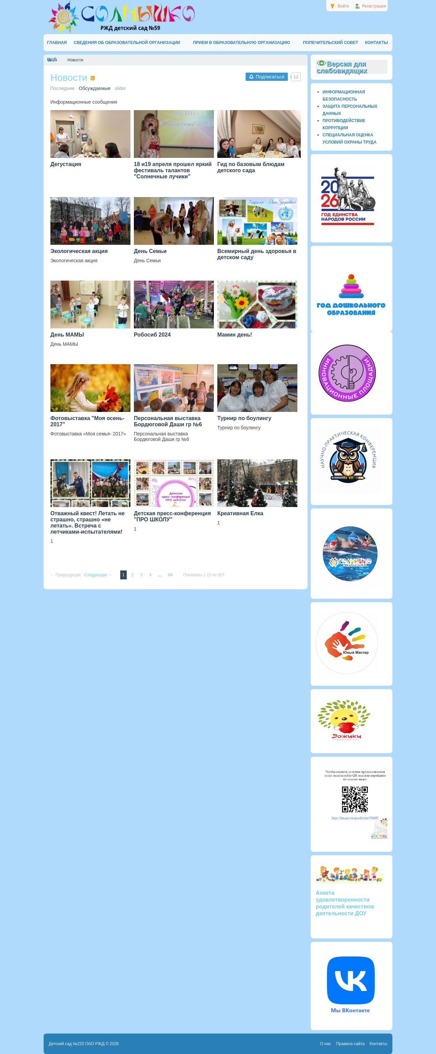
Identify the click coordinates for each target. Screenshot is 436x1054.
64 (171, 575)
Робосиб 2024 (152, 335)
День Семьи (150, 251)
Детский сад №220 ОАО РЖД (77, 1043)
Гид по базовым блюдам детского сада (250, 167)
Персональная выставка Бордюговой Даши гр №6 (168, 421)
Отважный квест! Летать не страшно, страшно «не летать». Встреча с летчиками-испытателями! (87, 522)
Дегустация (65, 164)
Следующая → (98, 575)
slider (120, 88)
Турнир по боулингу (244, 418)
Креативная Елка (240, 513)
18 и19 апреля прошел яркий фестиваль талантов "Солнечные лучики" (173, 170)
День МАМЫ (67, 335)
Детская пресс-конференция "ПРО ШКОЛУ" (172, 516)
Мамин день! (234, 335)
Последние (62, 88)
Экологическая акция (79, 251)
